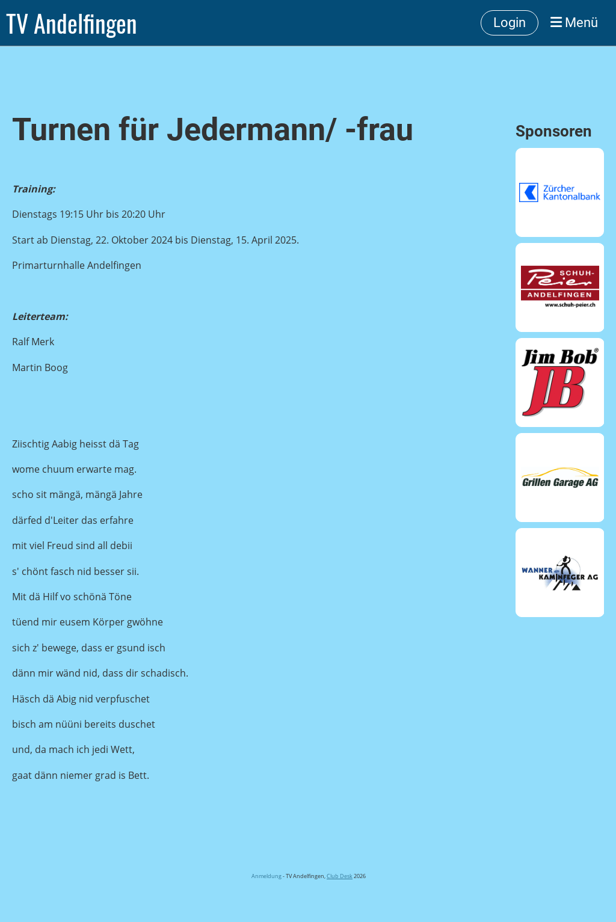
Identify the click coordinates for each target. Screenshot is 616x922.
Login (509, 22)
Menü (574, 22)
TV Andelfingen (71, 23)
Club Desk (340, 876)
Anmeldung (266, 876)
